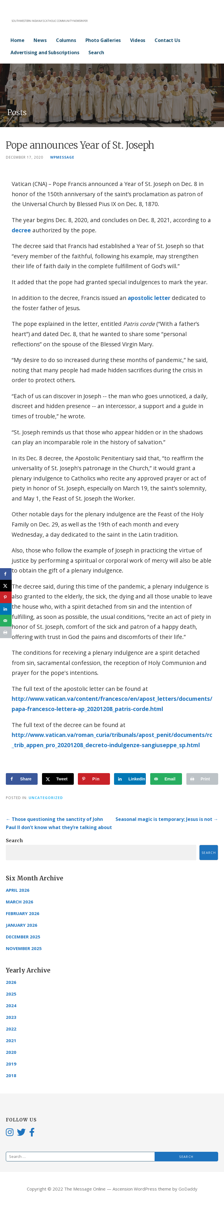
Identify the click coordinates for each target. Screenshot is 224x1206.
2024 (11, 1005)
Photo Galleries (103, 40)
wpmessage (62, 157)
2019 (11, 1064)
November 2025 (24, 948)
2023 (11, 1017)
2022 (11, 1029)
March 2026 (19, 902)
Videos (137, 40)
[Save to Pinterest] (94, 779)
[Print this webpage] (202, 779)
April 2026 (17, 890)
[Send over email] (166, 779)
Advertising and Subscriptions (44, 52)
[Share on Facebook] (22, 779)
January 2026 (21, 925)
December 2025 (23, 937)
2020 (11, 1052)
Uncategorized (46, 797)
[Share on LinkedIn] (130, 779)
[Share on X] (58, 779)
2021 (11, 1040)
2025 (11, 994)
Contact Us (167, 40)
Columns (66, 40)
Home (17, 40)
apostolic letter (149, 298)
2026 (11, 982)
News (40, 40)
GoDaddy (187, 1189)
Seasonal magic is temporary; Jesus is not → (167, 819)
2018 (11, 1075)
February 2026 (22, 913)
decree (21, 230)
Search (96, 52)
